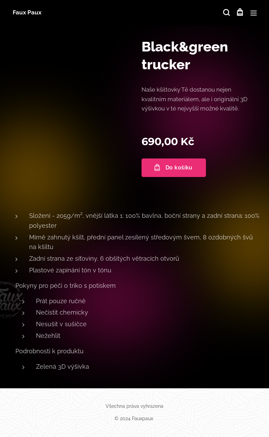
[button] (226, 12)
